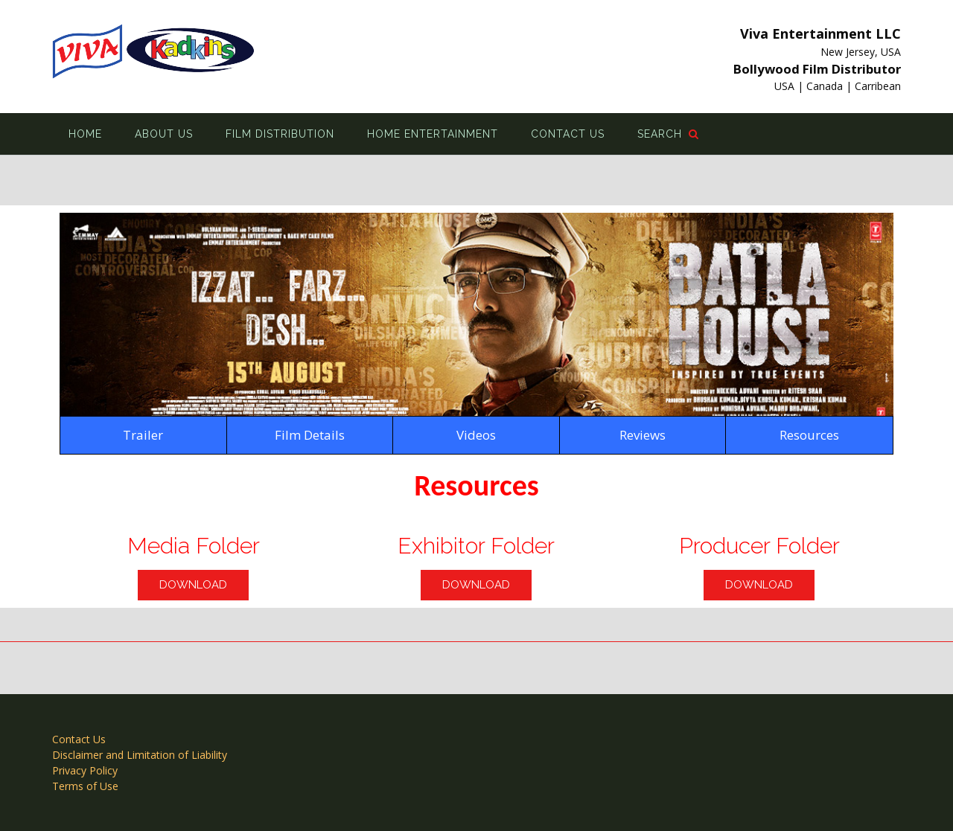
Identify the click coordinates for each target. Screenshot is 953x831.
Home (85, 134)
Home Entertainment (432, 134)
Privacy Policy (85, 770)
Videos (476, 434)
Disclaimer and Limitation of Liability (139, 755)
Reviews (642, 434)
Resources (809, 434)
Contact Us (568, 134)
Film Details (310, 434)
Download (193, 584)
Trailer (143, 434)
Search (668, 134)
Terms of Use (85, 786)
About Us (164, 134)
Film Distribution (280, 134)
